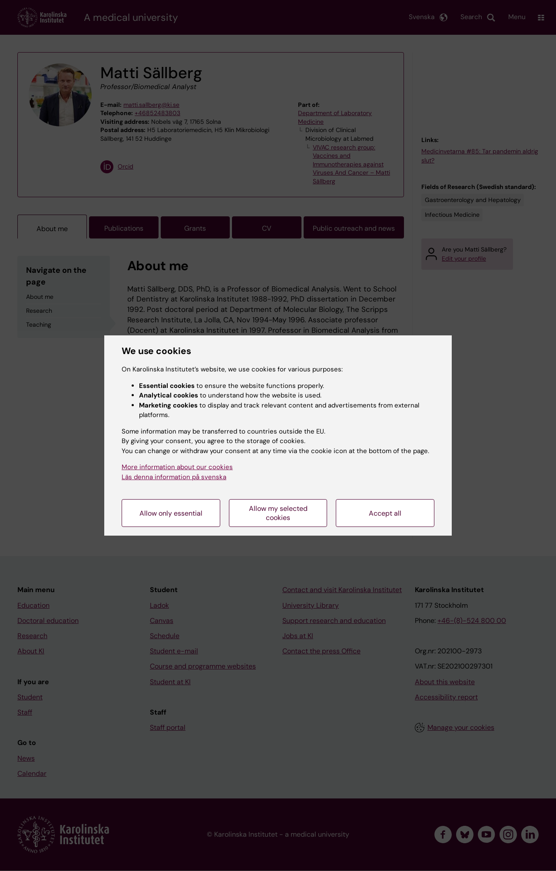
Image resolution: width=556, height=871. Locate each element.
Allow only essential (170, 513)
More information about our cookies (177, 467)
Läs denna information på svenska (174, 477)
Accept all (385, 513)
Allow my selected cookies (278, 513)
